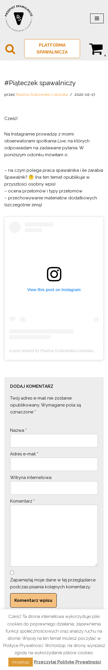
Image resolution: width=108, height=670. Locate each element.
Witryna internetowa (31, 477)
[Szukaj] (10, 48)
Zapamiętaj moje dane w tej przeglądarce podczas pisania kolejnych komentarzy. (53, 583)
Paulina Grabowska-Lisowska (42, 94)
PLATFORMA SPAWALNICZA (52, 49)
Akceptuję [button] (20, 662)
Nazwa (18, 430)
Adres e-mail (24, 454)
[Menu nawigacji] (97, 18)
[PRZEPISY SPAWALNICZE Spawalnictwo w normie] (18, 18)
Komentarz (22, 501)
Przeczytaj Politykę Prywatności (67, 662)
